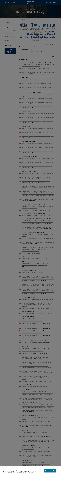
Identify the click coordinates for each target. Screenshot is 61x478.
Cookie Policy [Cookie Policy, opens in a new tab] (14, 474)
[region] (30, 472)
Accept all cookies (50, 470)
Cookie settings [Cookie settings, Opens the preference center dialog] (50, 473)
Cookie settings (25, 472)
